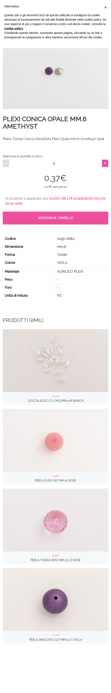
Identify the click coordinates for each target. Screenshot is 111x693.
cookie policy (13, 28)
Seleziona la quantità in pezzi (22, 156)
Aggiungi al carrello (55, 218)
